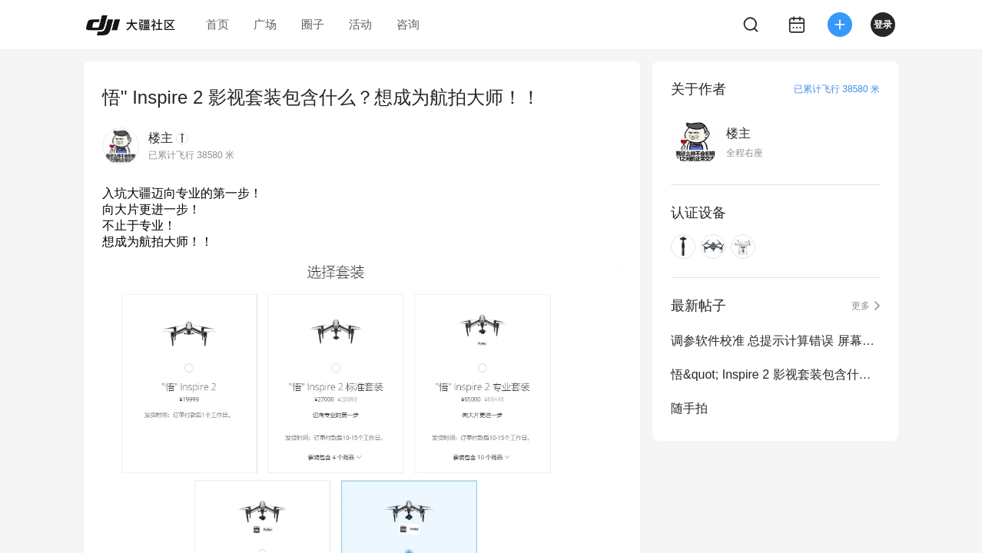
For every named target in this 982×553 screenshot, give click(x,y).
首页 (217, 24)
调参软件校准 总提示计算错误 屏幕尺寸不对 (775, 340)
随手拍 (689, 408)
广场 (265, 24)
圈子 (312, 24)
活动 (360, 24)
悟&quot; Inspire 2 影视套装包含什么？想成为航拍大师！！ (775, 374)
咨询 (408, 24)
